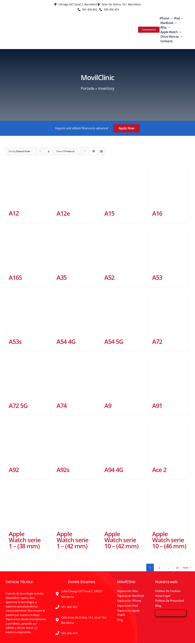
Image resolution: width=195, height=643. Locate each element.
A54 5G (113, 341)
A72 (157, 341)
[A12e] (74, 187)
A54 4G (66, 341)
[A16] (169, 187)
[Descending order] (48, 151)
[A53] (169, 251)
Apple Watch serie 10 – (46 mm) (169, 540)
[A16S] (26, 251)
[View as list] (101, 151)
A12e (63, 213)
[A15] (121, 187)
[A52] (121, 251)
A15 (109, 213)
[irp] (170, 612)
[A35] (74, 251)
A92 (14, 470)
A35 (62, 277)
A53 (157, 277)
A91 (157, 405)
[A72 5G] (26, 379)
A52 (109, 277)
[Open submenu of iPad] (181, 18)
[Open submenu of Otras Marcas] (180, 36)
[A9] (121, 379)
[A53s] (26, 315)
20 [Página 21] (177, 567)
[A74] (74, 379)
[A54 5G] (121, 315)
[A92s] (74, 443)
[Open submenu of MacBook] (175, 23)
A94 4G (113, 470)
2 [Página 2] (159, 567)
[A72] (169, 315)
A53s (15, 341)
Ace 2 (159, 470)
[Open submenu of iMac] (168, 27)
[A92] (26, 443)
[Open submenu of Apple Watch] (179, 32)
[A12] (26, 186)
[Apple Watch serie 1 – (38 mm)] (26, 507)
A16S (15, 277)
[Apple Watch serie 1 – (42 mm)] (74, 507)
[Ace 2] (169, 443)
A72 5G (18, 405)
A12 (14, 213)
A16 (157, 213)
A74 (62, 405)
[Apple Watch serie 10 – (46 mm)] (169, 507)
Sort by (19, 151)
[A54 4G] (74, 315)
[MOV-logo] (24, 26)
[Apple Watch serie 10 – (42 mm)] (121, 507)
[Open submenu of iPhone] (171, 18)
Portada (87, 88)
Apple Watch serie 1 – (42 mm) (72, 540)
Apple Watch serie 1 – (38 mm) (25, 540)
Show (65, 151)
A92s (63, 470)
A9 (107, 405)
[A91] (169, 379)
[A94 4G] (121, 443)
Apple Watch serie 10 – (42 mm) (121, 540)
